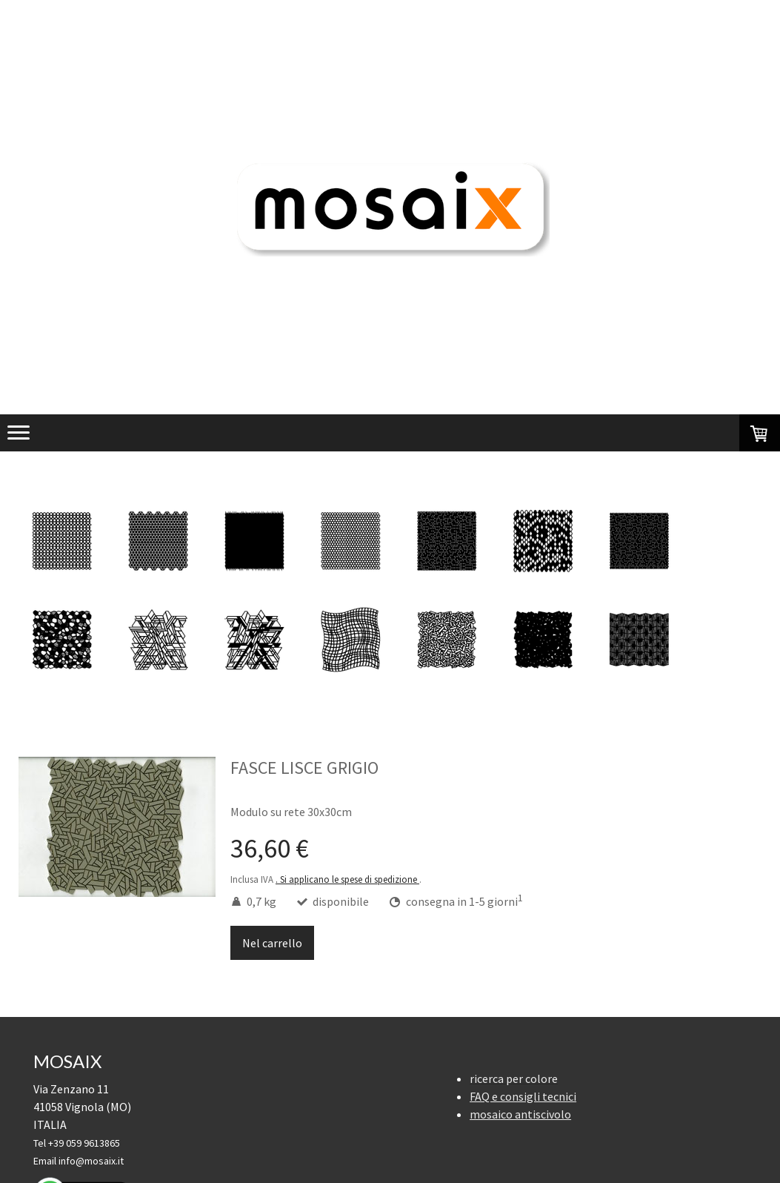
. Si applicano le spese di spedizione (347, 879)
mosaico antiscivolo (520, 1114)
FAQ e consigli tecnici (523, 1096)
